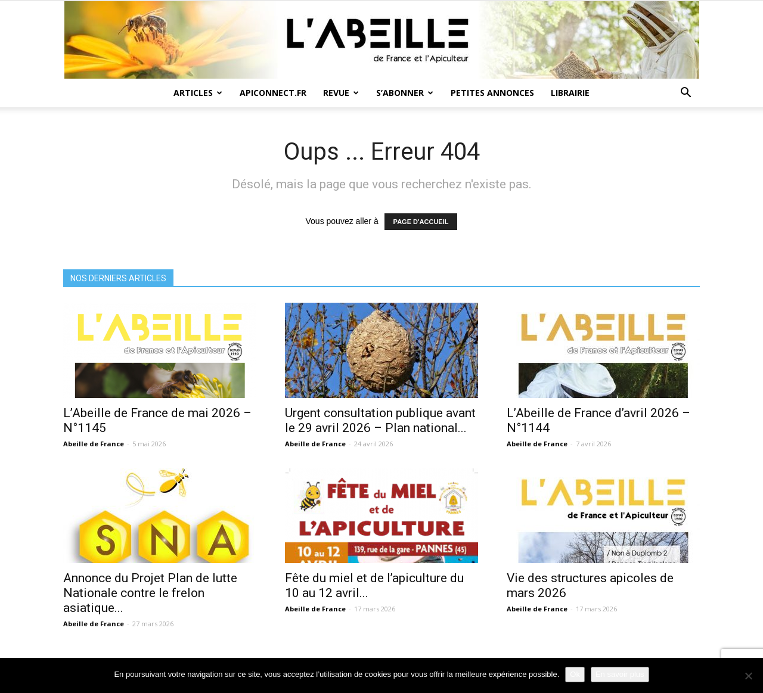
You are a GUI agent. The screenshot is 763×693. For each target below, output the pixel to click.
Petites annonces (492, 92)
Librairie (570, 92)
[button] (685, 94)
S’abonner (404, 92)
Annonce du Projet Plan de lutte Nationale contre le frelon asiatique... (150, 593)
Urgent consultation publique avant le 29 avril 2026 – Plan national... (380, 420)
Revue (341, 92)
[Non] (748, 676)
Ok (575, 674)
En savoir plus (619, 674)
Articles (197, 92)
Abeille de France (93, 443)
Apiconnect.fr (273, 92)
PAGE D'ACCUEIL (421, 221)
